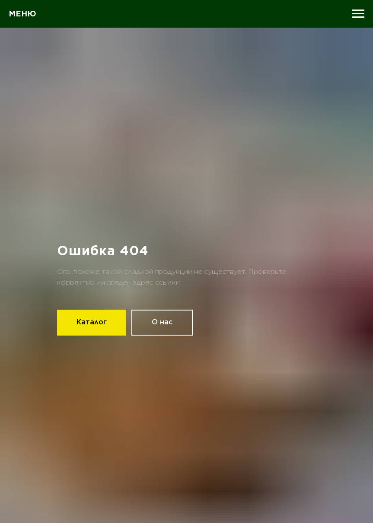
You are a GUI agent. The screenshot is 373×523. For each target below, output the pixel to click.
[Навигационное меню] (358, 14)
